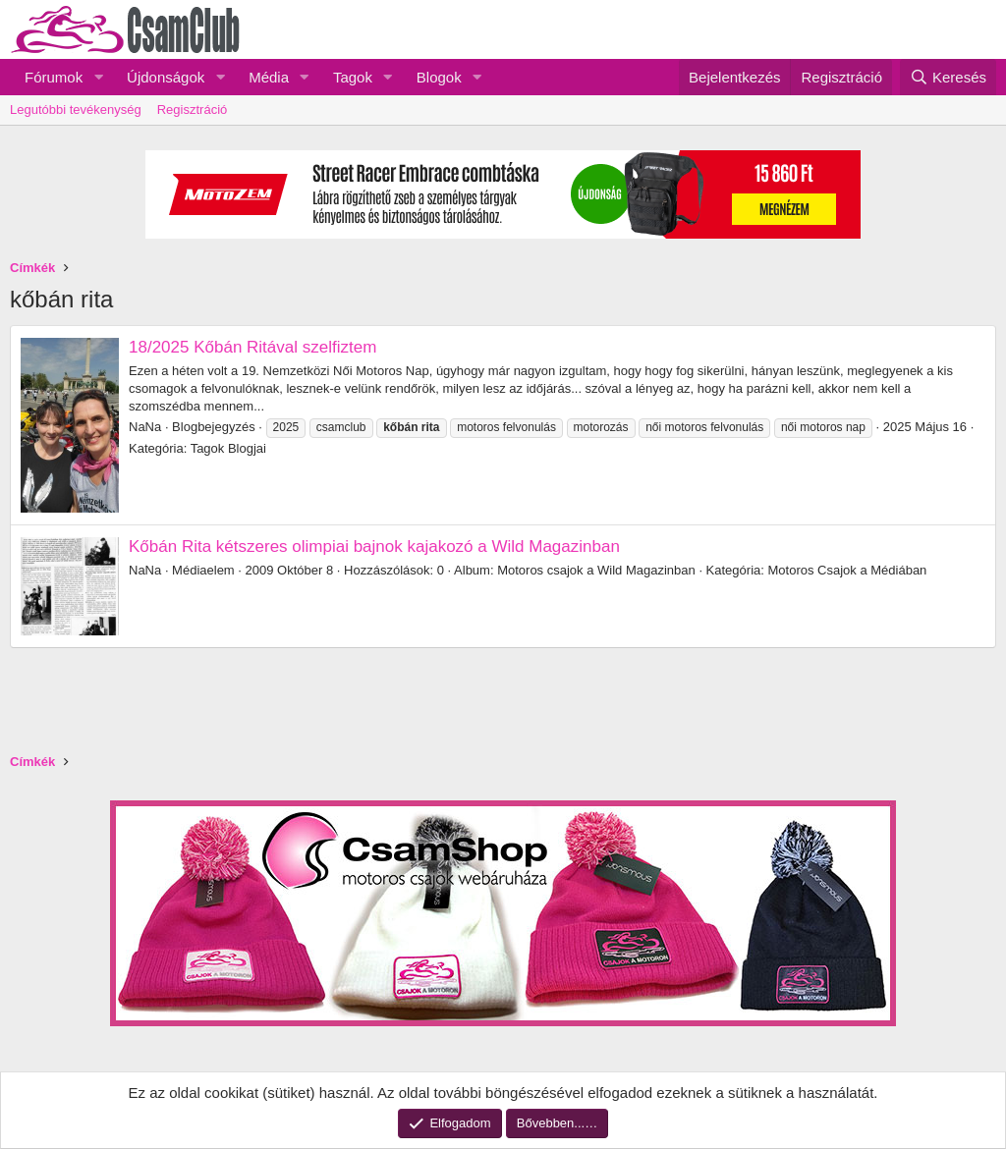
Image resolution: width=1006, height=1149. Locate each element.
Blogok (439, 77)
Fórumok (54, 77)
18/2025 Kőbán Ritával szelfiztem (252, 347)
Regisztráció (192, 109)
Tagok (352, 77)
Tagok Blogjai (228, 448)
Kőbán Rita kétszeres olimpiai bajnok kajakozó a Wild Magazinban (374, 546)
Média (269, 77)
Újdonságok (165, 77)
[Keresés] (948, 77)
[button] (98, 77)
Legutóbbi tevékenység (75, 109)
